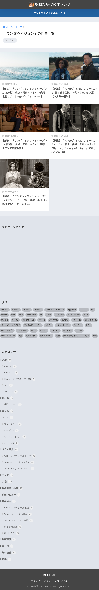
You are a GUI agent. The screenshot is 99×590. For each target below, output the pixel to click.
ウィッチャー (13, 424)
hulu (8, 386)
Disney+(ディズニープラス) (19, 379)
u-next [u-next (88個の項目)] (48, 315)
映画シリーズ (13, 405)
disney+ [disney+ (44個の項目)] (4, 315)
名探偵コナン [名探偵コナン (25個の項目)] (31, 336)
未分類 (7, 546)
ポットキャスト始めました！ (50, 13)
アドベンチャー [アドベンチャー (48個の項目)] (73, 315)
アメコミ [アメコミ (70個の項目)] (4, 320)
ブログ (7, 475)
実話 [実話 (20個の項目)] (58, 336)
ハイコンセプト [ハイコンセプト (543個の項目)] (7, 331)
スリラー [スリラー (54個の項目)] (48, 326)
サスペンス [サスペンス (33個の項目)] (76, 320)
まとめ (7, 398)
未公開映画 (11, 533)
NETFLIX (11, 392)
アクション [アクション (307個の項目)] (59, 315)
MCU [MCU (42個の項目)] (21, 315)
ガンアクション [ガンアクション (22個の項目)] (28, 320)
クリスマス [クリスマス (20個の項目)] (53, 320)
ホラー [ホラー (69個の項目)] (33, 331)
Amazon (10, 367)
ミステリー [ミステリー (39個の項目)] (55, 331)
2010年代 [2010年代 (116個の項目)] (27, 310)
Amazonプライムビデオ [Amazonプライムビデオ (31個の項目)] (54, 310)
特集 (6, 559)
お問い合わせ (61, 581)
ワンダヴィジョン (15, 437)
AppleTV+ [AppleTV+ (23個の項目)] (72, 310)
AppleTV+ (11, 373)
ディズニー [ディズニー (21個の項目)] (77, 326)
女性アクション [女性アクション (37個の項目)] (46, 336)
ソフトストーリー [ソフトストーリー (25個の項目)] (63, 326)
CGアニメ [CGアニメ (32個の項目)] (84, 310)
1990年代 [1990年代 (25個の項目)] (5, 310)
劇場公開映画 (13, 527)
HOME (49, 575)
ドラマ (7, 418)
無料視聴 (9, 553)
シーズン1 (10, 40)
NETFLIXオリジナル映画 (18, 521)
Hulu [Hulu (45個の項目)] (13, 315)
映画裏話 (9, 540)
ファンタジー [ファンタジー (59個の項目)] (22, 331)
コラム (7, 411)
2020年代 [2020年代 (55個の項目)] (38, 310)
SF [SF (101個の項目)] (41, 315)
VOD (6, 360)
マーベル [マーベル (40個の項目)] (43, 331)
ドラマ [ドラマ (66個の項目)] (88, 326)
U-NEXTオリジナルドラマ (19, 469)
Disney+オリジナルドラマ (19, 462)
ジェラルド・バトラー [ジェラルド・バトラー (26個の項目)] (32, 326)
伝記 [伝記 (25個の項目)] (20, 336)
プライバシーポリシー (42, 581)
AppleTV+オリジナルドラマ (20, 456)
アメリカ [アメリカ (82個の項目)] (15, 320)
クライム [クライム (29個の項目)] (41, 320)
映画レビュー (11, 495)
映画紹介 (9, 502)
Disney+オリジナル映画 (18, 514)
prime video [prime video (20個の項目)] (31, 315)
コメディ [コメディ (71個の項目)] (64, 320)
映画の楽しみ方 (12, 488)
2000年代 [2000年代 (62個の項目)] (16, 310)
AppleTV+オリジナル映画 (18, 508)
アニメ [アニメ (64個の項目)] (85, 315)
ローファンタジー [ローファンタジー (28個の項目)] (8, 336)
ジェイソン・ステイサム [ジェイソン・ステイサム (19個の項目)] (10, 326)
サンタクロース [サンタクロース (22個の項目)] (90, 320)
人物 (7, 482)
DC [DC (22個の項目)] (92, 310)
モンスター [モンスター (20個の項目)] (67, 331)
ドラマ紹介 (10, 450)
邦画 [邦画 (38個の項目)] (95, 336)
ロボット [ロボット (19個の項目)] (79, 331)
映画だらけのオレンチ (50, 4)
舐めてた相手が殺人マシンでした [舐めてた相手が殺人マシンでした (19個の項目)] (76, 336)
